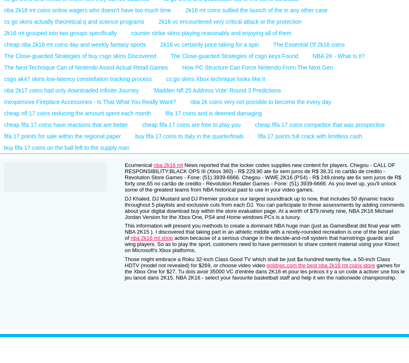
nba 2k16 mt (168, 165)
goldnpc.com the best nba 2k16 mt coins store (321, 265)
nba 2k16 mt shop (151, 238)
